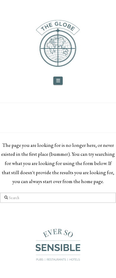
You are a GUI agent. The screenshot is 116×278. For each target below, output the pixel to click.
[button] (58, 81)
